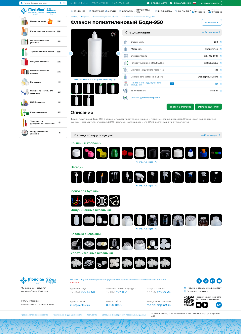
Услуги (111, 11)
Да (216, 83)
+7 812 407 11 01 (99, 3)
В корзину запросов (180, 107)
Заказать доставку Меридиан (146, 98)
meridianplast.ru (159, 305)
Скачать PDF (211, 23)
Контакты (182, 11)
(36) (146, 162)
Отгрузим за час (142, 11)
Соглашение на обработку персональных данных (124, 315)
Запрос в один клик (208, 107)
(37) (146, 229)
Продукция (96, 11)
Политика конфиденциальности (67, 315)
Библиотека (164, 11)
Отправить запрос (210, 3)
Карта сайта (92, 315)
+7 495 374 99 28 (119, 3)
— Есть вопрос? (211, 32)
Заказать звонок (180, 3)
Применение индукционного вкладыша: (146, 84)
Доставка (126, 11)
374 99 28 (159, 291)
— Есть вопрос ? (210, 135)
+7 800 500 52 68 (79, 3)
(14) (146, 186)
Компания (79, 11)
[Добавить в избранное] (114, 73)
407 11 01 (117, 291)
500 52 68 (82, 291)
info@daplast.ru (157, 3)
